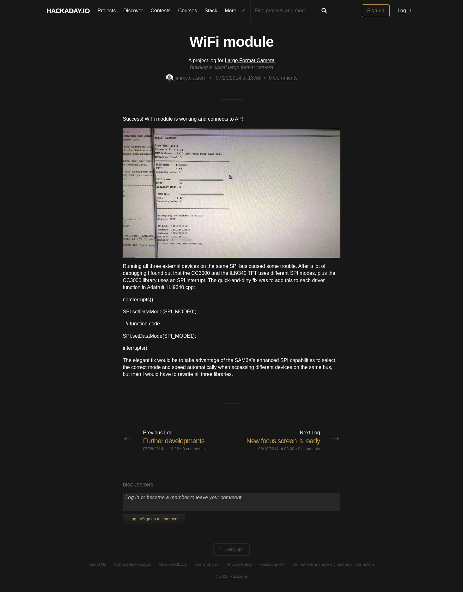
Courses (187, 10)
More (236, 11)
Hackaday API (273, 564)
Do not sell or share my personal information (333, 564)
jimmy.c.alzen (185, 78)
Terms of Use (206, 564)
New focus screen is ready (283, 441)
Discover (133, 10)
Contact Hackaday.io (132, 564)
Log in (404, 10)
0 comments (194, 448)
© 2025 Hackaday (231, 576)
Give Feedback (172, 564)
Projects (107, 10)
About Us (97, 564)
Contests (161, 10)
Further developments (173, 441)
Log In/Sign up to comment (153, 518)
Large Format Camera (250, 60)
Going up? (231, 549)
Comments (283, 78)
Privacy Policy (239, 564)
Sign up (375, 10)
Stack (210, 10)
